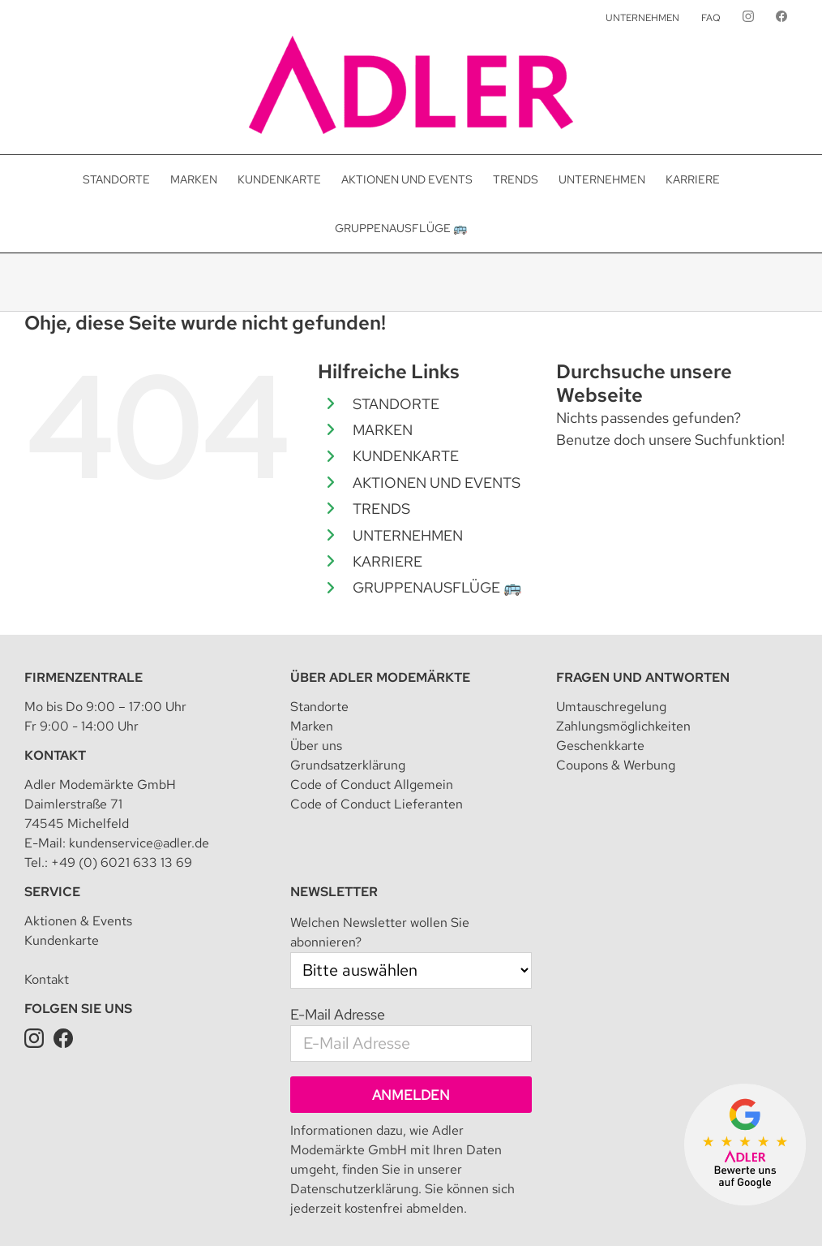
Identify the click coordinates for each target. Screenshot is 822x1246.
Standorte (319, 706)
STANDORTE (396, 403)
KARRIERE (387, 561)
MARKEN (383, 429)
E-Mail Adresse (337, 1014)
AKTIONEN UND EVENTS (436, 482)
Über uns (316, 745)
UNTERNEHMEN (408, 535)
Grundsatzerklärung (347, 765)
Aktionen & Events (78, 920)
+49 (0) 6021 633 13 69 (121, 862)
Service (52, 891)
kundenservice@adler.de (139, 843)
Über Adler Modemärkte (380, 677)
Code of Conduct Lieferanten (376, 804)
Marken (311, 726)
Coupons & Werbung (615, 765)
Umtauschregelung (611, 706)
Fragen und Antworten (643, 677)
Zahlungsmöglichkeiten (623, 726)
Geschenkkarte (600, 745)
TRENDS (381, 508)
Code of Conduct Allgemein (371, 784)
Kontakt (55, 755)
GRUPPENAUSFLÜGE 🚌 (437, 587)
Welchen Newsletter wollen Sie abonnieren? (379, 932)
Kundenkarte (61, 940)
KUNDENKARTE (406, 455)
